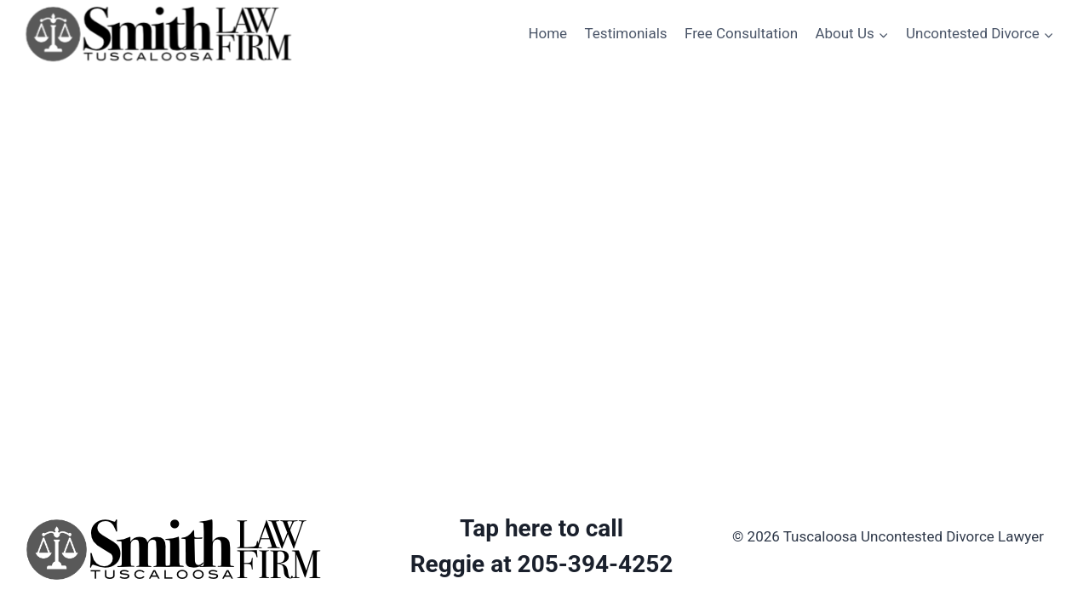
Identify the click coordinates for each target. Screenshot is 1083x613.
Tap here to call (541, 528)
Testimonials (626, 33)
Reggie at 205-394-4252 (541, 564)
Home (547, 33)
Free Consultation (741, 33)
